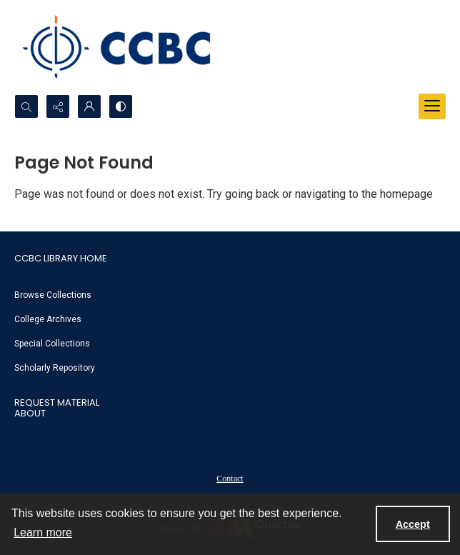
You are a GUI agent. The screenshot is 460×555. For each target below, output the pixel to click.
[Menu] (432, 106)
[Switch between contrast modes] (120, 106)
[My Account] (89, 106)
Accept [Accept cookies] (413, 524)
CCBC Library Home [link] (60, 258)
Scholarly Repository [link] (54, 368)
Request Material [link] (56, 402)
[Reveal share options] (57, 106)
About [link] (30, 413)
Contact (229, 479)
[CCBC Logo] (128, 47)
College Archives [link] (47, 319)
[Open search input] (26, 106)
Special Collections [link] (52, 344)
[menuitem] (230, 294)
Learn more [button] (43, 532)
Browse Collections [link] (52, 295)
